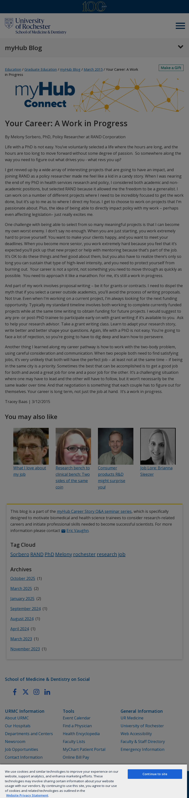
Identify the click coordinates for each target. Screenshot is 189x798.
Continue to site (154, 774)
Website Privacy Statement (27, 795)
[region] (93, 781)
